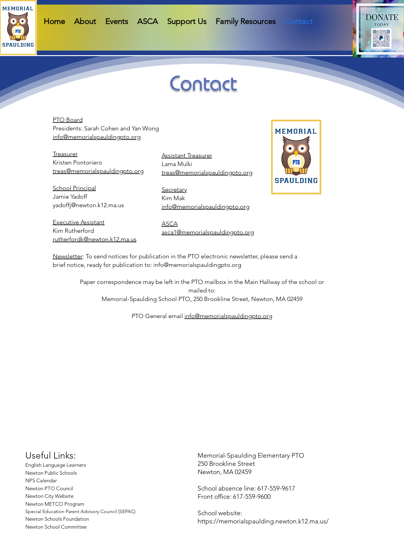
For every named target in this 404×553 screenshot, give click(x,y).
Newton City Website (49, 496)
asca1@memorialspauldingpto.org (208, 232)
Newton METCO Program (54, 504)
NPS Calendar (41, 480)
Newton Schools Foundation (57, 519)
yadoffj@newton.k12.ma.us (88, 205)
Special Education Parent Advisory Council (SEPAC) (80, 511)
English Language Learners (55, 465)
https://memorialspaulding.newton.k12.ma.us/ (263, 521)
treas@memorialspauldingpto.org (98, 171)
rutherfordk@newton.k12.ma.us (95, 239)
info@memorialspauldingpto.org (97, 136)
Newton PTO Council (49, 488)
